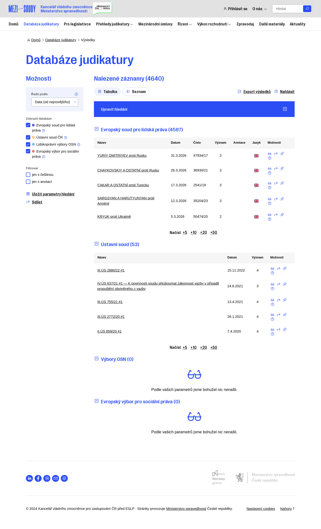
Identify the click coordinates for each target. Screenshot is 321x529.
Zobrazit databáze (40, 118)
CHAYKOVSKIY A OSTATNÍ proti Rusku (129, 170)
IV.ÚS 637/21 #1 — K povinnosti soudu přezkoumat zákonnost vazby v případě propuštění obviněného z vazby (153, 286)
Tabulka (108, 91)
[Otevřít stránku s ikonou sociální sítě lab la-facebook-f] (39, 478)
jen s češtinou (43, 175)
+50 (214, 232)
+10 (194, 232)
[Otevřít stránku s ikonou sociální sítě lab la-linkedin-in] (30, 478)
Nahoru (286, 509)
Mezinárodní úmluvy (155, 23)
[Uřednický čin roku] (102, 8)
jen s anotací (43, 182)
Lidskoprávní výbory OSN (57, 144)
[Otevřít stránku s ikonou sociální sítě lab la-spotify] (48, 478)
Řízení (185, 23)
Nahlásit (283, 91)
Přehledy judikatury (114, 23)
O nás (259, 8)
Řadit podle (40, 94)
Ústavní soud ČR (51, 137)
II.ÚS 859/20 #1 (111, 331)
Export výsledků (253, 91)
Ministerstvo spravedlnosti (187, 509)
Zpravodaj (245, 23)
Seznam (137, 91)
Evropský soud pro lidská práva (54, 128)
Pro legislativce (77, 23)
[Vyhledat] (307, 8)
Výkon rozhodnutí (214, 23)
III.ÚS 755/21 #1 (111, 302)
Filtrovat (33, 168)
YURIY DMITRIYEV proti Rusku (123, 155)
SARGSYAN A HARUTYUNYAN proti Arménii (127, 200)
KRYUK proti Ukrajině (115, 216)
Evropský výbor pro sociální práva (56, 154)
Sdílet (35, 202)
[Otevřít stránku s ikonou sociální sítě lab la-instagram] (65, 478)
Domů (13, 23)
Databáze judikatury (41, 23)
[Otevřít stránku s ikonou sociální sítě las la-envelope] (56, 478)
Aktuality (297, 23)
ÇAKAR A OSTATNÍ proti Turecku (124, 185)
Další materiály (272, 23)
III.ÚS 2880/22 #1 (112, 270)
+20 (203, 232)
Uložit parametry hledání (51, 194)
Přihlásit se (235, 8)
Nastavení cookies (259, 509)
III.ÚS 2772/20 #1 (112, 317)
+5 (185, 232)
